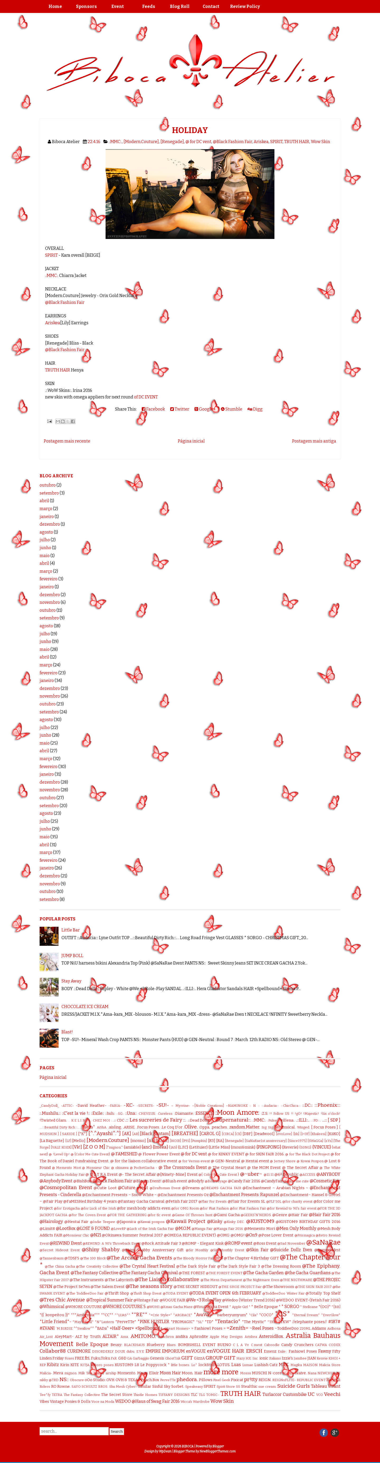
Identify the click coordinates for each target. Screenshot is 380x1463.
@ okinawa (120, 1168)
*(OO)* (325, 1307)
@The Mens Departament (221, 1280)
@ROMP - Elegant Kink (203, 1243)
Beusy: (116, 1345)
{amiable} (132, 1147)
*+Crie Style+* (160, 1315)
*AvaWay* (204, 1314)
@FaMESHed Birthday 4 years (90, 1201)
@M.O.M (183, 1228)
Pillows (205, 1380)
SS (238, 1387)
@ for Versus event (194, 1161)
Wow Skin (320, 141)
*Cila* (253, 1315)
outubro (48, 485)
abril (44, 500)
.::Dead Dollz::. (200, 1120)
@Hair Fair (298, 1215)
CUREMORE (79, 1351)
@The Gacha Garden (263, 1272)
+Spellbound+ (149, 1328)
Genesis (157, 1358)
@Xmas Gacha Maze (176, 1307)
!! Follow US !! (281, 1114)
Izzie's (287, 1358)
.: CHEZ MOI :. (101, 1120)
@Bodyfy (196, 1181)
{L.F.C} (183, 1147)
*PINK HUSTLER (153, 1321)
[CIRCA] (228, 1134)
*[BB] (335, 1307)
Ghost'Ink (172, 1358)
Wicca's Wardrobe (195, 1402)
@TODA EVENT (175, 1293)
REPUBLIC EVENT (311, 1380)
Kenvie (322, 1358)
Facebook (153, 409)
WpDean (165, 1451)
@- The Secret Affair (137, 1174)
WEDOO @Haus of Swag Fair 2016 (147, 1401)
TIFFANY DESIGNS (173, 1395)
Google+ (205, 409)
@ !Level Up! (59, 1154)
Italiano (275, 1358)
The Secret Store (116, 1395)
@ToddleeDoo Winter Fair (283, 1293)
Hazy (240, 1358)
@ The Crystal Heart (227, 1167)
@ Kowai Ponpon (310, 1161)
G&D (122, 1358)
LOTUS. (223, 1365)
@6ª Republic (286, 1174)
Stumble (231, 409)
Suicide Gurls (293, 1386)
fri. (87, 1358)
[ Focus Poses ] (324, 1127)
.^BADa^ (87, 1127)
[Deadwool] (264, 1134)
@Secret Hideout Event (60, 1250)
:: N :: (254, 1106)
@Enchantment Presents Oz (183, 1195)
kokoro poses (102, 1365)
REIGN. (265, 1380)
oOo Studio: (95, 1380)
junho (45, 547)
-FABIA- (115, 1106)
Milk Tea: (85, 1373)
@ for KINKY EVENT (226, 1154)
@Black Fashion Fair (232, 141)
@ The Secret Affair (300, 1167)
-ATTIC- (67, 1106)
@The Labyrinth (119, 1280)
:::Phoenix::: (327, 1105)
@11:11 (269, 1175)
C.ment (256, 1345)
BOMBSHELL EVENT (197, 1345)
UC (311, 1394)
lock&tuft (207, 1365)
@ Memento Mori (66, 1168)
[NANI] (162, 1141)
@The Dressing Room (281, 1266)
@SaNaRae (323, 1242)
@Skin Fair (257, 1249)
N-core (275, 1373)
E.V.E (140, 1351)
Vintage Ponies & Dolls (70, 1401)
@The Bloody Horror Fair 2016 (198, 1258)
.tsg (264, 1127)
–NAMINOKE (237, 1106)
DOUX (120, 1351)
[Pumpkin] (199, 1141)
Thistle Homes (145, 1395)
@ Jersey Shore (283, 1161)
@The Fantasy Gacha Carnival (148, 1272)
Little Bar (70, 930)
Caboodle (271, 1345)
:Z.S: (264, 1113)
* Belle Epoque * (265, 1307)
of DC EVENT (146, 396)
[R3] (211, 1141)
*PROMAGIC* (183, 1322)
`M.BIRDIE (64, 1328)
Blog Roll (179, 6)
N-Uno (288, 1373)
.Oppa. (204, 1127)
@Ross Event (265, 1243)
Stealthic (249, 1386)
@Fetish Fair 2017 (181, 1201)
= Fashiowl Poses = (208, 1328)
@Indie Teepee (102, 1222)
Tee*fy (45, 1395)
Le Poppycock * (155, 1365)
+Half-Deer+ (122, 1328)
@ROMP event (238, 1243)
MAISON (310, 1365)
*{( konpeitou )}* (55, 1315)
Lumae (247, 1365)
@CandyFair (272, 1181)
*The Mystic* (254, 1322)
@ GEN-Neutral (225, 1161)
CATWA (321, 1345)
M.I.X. (284, 1364)
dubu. (130, 1351)
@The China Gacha (60, 1266)
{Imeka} (160, 1147)
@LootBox (65, 1228)
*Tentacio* (227, 1321)
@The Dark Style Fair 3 (238, 1266)
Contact (211, 6)
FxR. (114, 1358)
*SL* (200, 1322)
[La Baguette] (52, 1141)
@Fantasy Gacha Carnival (141, 1201)
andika (181, 1336)
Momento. (126, 1373)
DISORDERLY (103, 1351)
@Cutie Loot (105, 1188)
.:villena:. (287, 1120)
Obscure (77, 1380)
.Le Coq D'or (172, 1127)
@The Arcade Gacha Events (139, 1258)
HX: (249, 1358)
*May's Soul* (83, 1322)
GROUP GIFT (220, 1358)
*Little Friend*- (55, 1321)
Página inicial (191, 441)
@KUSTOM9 (260, 1221)
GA (129, 1358)
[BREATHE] (185, 1133)
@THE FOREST (192, 1273)
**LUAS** (122, 1315)
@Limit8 (47, 1228)
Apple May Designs (226, 1337)
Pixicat (237, 1380)
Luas (236, 1364)
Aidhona (333, 1328)
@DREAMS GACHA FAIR (221, 1188)
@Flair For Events (212, 1201)
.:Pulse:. (272, 1120)
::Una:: (131, 1113)
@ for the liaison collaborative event (143, 1161)
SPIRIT (276, 141)
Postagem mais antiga (314, 441)
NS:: (64, 1379)
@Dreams (191, 1188)
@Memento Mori (259, 1228)
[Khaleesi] (318, 1134)
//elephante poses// (309, 1322)
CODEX (334, 1345)
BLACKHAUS (134, 1345)
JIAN (311, 1358)
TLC (194, 1395)
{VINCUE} (321, 1147)
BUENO (224, 1345)
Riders (45, 1387)
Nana (312, 1373)
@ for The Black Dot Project (307, 1154)
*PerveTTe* (125, 1322)
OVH (110, 1380)
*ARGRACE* (182, 1315)
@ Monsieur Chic (96, 1168)
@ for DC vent (198, 141)
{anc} (147, 1147)
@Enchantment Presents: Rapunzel (244, 1194)
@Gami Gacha (226, 1215)
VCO (319, 1395)
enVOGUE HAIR (225, 1351)
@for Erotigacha (67, 1208)
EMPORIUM (173, 1351)
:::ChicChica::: (291, 1106)
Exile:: (282, 1351)
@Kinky (214, 1221)
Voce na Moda (102, 1402)
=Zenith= (237, 1328)
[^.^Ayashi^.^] (104, 1133)
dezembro (50, 524)
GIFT (187, 1358)
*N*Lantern (104, 1322)
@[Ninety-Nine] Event (177, 1174)
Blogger (218, 1446)
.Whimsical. (285, 1127)
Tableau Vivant (326, 1386)
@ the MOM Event (264, 1167)
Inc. (256, 1358)
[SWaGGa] (315, 1141)
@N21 (95, 1235)
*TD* (209, 1322)
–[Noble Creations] (208, 1106)
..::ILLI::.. (303, 1120)
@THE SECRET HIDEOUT (196, 1287)
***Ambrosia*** (85, 1315)
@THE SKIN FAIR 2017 (313, 1287)
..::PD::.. (315, 1120)
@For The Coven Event (87, 1215)
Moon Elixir (148, 1373)
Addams (319, 1328)
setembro (49, 493)
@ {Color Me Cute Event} (90, 1154)
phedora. (187, 1379)
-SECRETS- (145, 1106)
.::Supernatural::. (232, 1120)
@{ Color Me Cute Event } (218, 1175)
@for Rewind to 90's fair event (291, 1208)
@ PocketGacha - (144, 1168)
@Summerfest (327, 1250)
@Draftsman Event (165, 1188)
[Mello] (79, 1141)
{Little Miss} (219, 1147)
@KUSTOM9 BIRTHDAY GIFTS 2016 (308, 1222)
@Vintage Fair (146, 1300)
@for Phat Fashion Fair (248, 1208)
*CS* (282, 1314)
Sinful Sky (161, 1386)
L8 (137, 1365)
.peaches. (219, 1127)
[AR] (135, 1134)
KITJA (84, 1365)
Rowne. (63, 1386)
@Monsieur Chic (76, 1235)
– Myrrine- (180, 1106)
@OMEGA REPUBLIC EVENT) (190, 1235)
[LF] (68, 1141)
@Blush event (174, 1181)
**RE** (139, 1314)
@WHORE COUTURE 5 (124, 1306)
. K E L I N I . (79, 1120)
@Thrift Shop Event (146, 1293)
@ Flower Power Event (159, 1154)
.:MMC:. (115, 141)
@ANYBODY (328, 1174)
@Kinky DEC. (234, 1222)
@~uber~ (251, 1174)
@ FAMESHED (124, 1153)
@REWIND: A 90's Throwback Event (111, 1243)
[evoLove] (284, 1134)
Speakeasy (194, 1387)
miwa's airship (105, 1373)
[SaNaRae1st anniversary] (266, 1141)
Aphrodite (198, 1336)
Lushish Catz (266, 1365)
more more (220, 1372)
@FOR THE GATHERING (126, 1215)
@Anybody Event (56, 1180)
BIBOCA (187, 1446)
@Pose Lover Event (275, 1235)
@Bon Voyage (216, 1181)
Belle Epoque (92, 1344)
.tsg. (271, 1127)
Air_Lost (46, 1337)
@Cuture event (133, 1187)
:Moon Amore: (237, 1112)
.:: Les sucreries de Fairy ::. (155, 1120)
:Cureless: (165, 1114)
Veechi (332, 1394)
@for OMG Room (185, 1208)
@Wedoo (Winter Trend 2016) (249, 1300)
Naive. (301, 1373)
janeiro (47, 516)
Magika (296, 1365)
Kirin (64, 1365)
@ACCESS (307, 1175)
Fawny (324, 1351)
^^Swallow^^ (84, 1328)
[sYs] (328, 1141)
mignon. (70, 1373)
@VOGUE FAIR (172, 1300)
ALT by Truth (87, 1336)
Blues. (172, 1345)
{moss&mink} (243, 1147)
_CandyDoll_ (49, 1106)
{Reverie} (290, 1147)
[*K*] (82, 1134)
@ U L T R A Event (102, 1174)
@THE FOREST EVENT (224, 1273)
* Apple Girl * (239, 1307)
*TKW (272, 1322)
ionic (263, 1358)
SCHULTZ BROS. (95, 1387)
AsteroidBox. (271, 1336)
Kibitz (53, 1364)
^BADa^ (102, 1328)
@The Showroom (278, 1287)
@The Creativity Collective (97, 1266)
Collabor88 (53, 1351)
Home (55, 6)
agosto (46, 532)
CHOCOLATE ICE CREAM (84, 1006)
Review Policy (245, 6)
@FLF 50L (274, 1201)
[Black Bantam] (155, 1133)
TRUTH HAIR (296, 141)
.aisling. (115, 1127)
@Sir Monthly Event (227, 1250)
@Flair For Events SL (246, 1201)
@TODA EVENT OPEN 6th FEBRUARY (225, 1293)
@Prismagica (304, 1235)
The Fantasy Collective (82, 1395)
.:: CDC (118, 1120)
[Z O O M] (94, 1147)
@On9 (251, 1235)
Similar (144, 1386)
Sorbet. (177, 1386)
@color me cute (296, 1181)
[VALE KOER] (61, 1147)
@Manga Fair (202, 1229)
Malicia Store (329, 1365)
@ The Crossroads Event (183, 1167)
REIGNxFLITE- (284, 1380)
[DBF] (248, 1134)
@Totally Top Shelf (323, 1293)
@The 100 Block (93, 1258)
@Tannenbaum (52, 1258)
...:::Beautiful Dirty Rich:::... (60, 1127)
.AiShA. (101, 1127)
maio (45, 555)
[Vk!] (77, 1147)
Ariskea (261, 141)
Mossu (245, 1373)
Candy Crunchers (297, 1345)
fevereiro (49, 578)
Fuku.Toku (100, 1358)
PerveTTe (168, 1380)
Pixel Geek (221, 1380)
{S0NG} (305, 1147)
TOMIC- (212, 1395)
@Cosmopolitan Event (66, 1187)
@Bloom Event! (147, 1181)
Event (117, 6)
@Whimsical (52, 1306)
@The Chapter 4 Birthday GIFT (251, 1258)
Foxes (69, 1358)
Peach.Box (150, 1380)
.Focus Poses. (148, 1127)
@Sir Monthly (197, 1250)
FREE (79, 1358)
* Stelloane (309, 1307)
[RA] (220, 1141)
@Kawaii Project (186, 1221)
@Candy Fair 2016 (244, 1181)
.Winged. (303, 1127)
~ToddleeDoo (287, 1328)
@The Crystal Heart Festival (147, 1266)
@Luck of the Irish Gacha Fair (150, 1229)
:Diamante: (184, 1113)
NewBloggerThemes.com (218, 1451)
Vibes (44, 1401)
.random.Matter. (244, 1127)
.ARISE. (129, 1127)
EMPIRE (153, 1351)
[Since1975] (297, 1141)
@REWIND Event (66, 1243)
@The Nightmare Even (261, 1280)
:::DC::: (307, 1105)
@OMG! (238, 1235)
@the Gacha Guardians (308, 1272)
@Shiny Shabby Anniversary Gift (153, 1250)
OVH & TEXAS (128, 1380)
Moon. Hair (192, 1373)
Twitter (179, 409)
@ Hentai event (255, 1161)
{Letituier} (198, 1147)
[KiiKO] (333, 1134)
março (46, 508)
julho (45, 539)
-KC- (129, 1105)
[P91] (186, 1141)
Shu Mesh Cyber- (123, 1387)
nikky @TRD (49, 1380)
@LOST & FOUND (93, 1228)
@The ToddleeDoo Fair (85, 1293)
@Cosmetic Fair (325, 1180)
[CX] (238, 1134)
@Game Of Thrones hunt (192, 1215)
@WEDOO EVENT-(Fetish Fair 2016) (308, 1300)
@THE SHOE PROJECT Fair (240, 1287)
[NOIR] (175, 1141)
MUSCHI (259, 1373)
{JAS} (173, 1147)
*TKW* (284, 1322)
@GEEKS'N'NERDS (256, 1215)
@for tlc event (159, 1215)
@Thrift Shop (117, 1293)
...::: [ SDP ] (331, 1120)
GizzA (199, 1358)
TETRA (57, 1395)
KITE (74, 1365)
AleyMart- (64, 1336)
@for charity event (297, 1201)
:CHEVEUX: (147, 1114)
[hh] (296, 1134)
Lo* (194, 1365)
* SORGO (290, 1306)
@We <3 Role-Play (203, 1299)
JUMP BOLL (72, 955)
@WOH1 (153, 1307)
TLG (202, 1395)
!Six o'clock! (330, 1114)
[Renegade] (172, 141)
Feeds (148, 6)
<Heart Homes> (177, 1328)
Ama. (125, 1337)
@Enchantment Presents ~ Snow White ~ (119, 1195)
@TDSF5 (71, 1258)
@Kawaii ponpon (151, 1222)
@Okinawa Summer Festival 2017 (132, 1235)
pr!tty (251, 1379)
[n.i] (151, 1140)
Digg (255, 409)
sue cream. (267, 1387)
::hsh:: (110, 1113)
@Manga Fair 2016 (228, 1229)
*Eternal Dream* (306, 1315)
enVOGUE (196, 1351)
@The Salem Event (108, 1287)
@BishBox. (82, 1181)
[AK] (126, 1133)
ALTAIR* (110, 1336)
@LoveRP (118, 1229)
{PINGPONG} (268, 1147)
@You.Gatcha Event (211, 1307)
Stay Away (71, 981)
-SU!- (162, 1105)
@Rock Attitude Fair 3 (161, 1243)
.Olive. (191, 1127)
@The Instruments (87, 1280)
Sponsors (86, 6)
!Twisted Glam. (53, 1120)
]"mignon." (114, 1147)
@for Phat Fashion (214, 1208)
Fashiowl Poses (303, 1351)
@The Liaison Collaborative (167, 1279)
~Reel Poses (262, 1328)
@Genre (279, 1215)
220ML (305, 1328)
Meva (58, 1373)
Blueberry (156, 1345)
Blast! (67, 1031)
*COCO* (266, 1315)
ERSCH (254, 1351)
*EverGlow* (330, 1315)
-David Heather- (91, 1105)
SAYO (76, 1387)
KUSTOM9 (124, 1365)
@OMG (223, 1235)
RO (53, 1386)
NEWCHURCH (328, 1373)
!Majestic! (311, 1114)
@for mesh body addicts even (143, 1208)
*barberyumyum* (231, 1315)
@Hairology (51, 1221)
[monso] (138, 1141)
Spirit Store (226, 1387)
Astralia (298, 1336)
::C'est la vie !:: (76, 1113)
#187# (334, 1321)
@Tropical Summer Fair (109, 1299)
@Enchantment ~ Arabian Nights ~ (275, 1188)
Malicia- (46, 1373)
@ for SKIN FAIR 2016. (264, 1154)
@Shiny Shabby (101, 1249)
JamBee (300, 1358)
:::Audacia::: (270, 1106)
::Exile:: (97, 1113)
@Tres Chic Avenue (62, 1300)
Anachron (166, 1337)
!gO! (298, 1114)
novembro (50, 602)
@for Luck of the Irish (98, 1208)
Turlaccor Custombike (284, 1394)
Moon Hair (170, 1372)
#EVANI (47, 1328)
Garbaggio (141, 1358)
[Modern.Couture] (141, 141)
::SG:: (120, 1114)
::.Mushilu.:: (50, 1113)
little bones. (180, 1365)
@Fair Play (53, 1201)
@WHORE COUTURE (83, 1307)
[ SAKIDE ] (68, 1134)
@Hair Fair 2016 (324, 1214)
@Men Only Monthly (296, 1228)
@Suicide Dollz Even (291, 1249)
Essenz (270, 1351)
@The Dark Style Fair (196, 1266)
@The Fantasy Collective (94, 1272)
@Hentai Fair (76, 1222)
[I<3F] (305, 1134)
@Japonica (126, 1222)
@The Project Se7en (71, 1287)
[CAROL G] (210, 1133)
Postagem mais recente (67, 441)
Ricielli (333, 1379)
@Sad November (291, 1243)
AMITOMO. (143, 1336)
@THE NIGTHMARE (296, 1280)
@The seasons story (149, 1286)
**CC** (107, 1315)
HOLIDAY (190, 130)
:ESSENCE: (204, 1113)
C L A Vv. (241, 1345)
